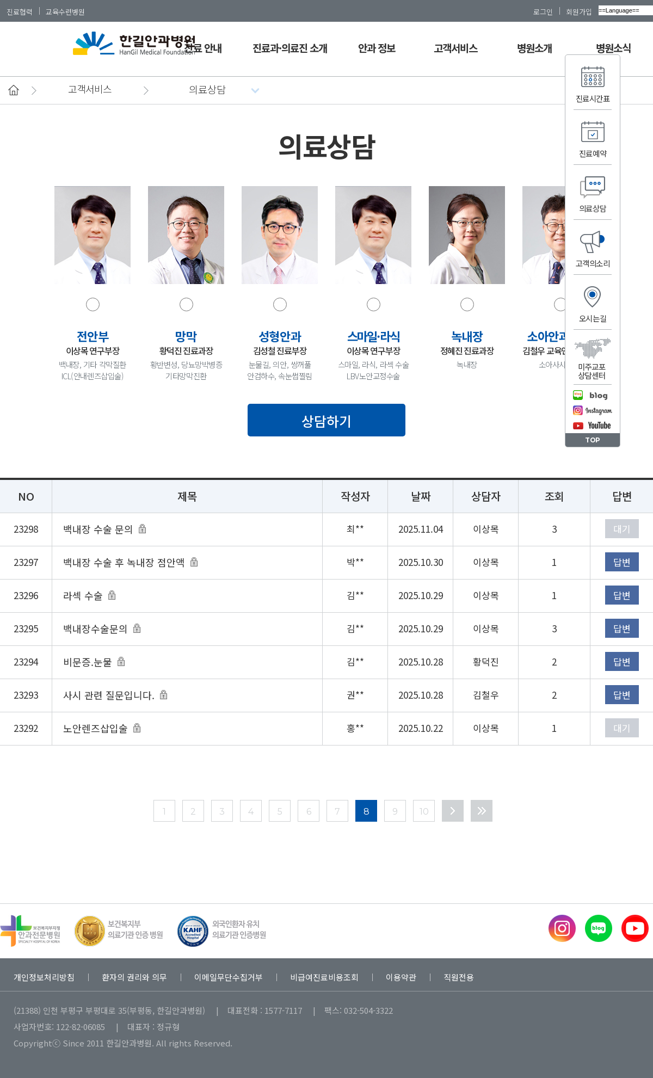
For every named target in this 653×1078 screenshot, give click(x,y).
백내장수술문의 (95, 628)
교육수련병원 (65, 11)
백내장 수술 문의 (98, 529)
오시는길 (592, 318)
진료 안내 (202, 47)
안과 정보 (376, 47)
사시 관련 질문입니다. (109, 695)
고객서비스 (455, 47)
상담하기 (326, 420)
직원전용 (458, 977)
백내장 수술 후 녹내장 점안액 (124, 562)
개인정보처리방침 (44, 977)
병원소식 (613, 47)
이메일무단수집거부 (228, 977)
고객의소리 (593, 263)
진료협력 (20, 11)
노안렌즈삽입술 (95, 728)
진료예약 (592, 153)
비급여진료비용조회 (324, 977)
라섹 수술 (83, 595)
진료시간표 (593, 98)
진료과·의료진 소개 (290, 47)
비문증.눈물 (87, 662)
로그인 (543, 11)
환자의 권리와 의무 (134, 977)
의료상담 (592, 208)
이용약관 (401, 977)
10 (424, 811)
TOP (592, 440)
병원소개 (534, 47)
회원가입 (579, 11)
